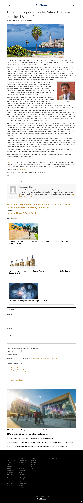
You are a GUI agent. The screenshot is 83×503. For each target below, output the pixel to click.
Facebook (33, 460)
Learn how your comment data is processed (44, 358)
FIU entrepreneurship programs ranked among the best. (28, 430)
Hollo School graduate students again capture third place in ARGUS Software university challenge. (39, 206)
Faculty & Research (17, 376)
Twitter (33, 458)
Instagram (33, 464)
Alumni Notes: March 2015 (21, 213)
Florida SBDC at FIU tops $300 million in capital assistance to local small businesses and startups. (40, 442)
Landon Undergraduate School (20, 372)
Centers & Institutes (17, 380)
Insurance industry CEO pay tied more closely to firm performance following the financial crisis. (40, 272)
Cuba (8, 181)
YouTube (33, 468)
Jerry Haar (29, 20)
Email (9, 335)
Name (9, 328)
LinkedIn (33, 462)
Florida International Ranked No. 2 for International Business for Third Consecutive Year (37, 446)
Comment (10, 314)
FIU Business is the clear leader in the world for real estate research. (30, 438)
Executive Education (17, 374)
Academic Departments (18, 378)
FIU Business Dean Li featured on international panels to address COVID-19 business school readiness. (41, 242)
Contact (57, 458)
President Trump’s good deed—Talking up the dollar (28, 301)
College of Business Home (19, 368)
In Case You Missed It (13, 385)
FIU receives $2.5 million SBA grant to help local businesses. (27, 434)
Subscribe (52, 458)
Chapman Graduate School (19, 370)
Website (9, 342)
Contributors (12, 20)
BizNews (47, 496)
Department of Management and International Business (25, 181)
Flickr (32, 466)
